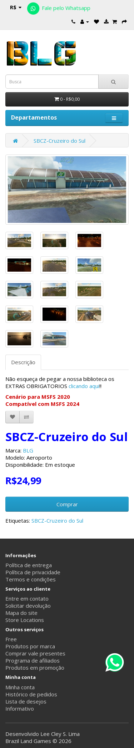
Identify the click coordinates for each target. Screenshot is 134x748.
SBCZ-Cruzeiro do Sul (59, 140)
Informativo (19, 708)
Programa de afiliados (32, 660)
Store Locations (24, 619)
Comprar (67, 504)
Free (11, 639)
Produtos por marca (30, 646)
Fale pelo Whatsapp (58, 7)
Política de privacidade (32, 572)
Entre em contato (27, 598)
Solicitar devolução (28, 605)
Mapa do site (21, 612)
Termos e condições (30, 579)
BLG (28, 450)
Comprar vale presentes (35, 653)
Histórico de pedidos (31, 694)
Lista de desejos (25, 701)
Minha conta (20, 687)
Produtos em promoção (34, 667)
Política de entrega (28, 565)
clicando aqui (84, 385)
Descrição (23, 362)
